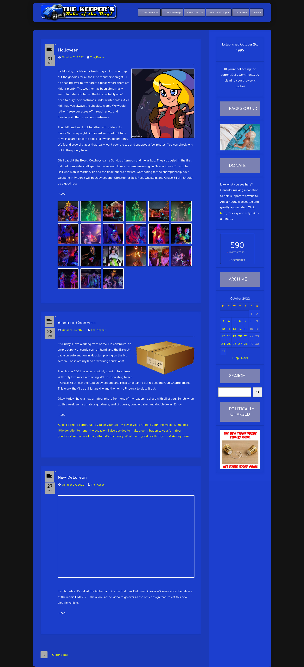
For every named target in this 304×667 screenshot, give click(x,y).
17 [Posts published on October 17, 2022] (223, 336)
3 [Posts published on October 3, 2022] (223, 321)
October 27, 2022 (75, 479)
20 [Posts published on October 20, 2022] (240, 336)
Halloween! (71, 48)
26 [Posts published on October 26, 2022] (234, 344)
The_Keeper (100, 55)
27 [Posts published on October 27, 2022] (240, 344)
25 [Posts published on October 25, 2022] (229, 344)
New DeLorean (74, 472)
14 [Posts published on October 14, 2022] (246, 329)
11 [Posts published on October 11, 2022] (228, 329)
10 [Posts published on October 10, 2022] (223, 329)
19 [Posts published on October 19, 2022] (234, 336)
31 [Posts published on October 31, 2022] (223, 351)
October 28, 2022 (75, 326)
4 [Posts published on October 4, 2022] (229, 321)
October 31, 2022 (75, 55)
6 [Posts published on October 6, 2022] (240, 321)
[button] (70, 209)
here (223, 213)
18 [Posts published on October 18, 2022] (229, 336)
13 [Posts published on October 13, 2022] (240, 329)
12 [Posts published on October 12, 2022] (234, 329)
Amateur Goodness (79, 319)
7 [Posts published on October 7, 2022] (246, 321)
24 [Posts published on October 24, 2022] (223, 344)
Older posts (54, 647)
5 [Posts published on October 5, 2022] (234, 321)
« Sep (235, 358)
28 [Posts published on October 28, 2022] (246, 344)
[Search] (257, 392)
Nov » (245, 358)
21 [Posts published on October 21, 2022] (246, 336)
